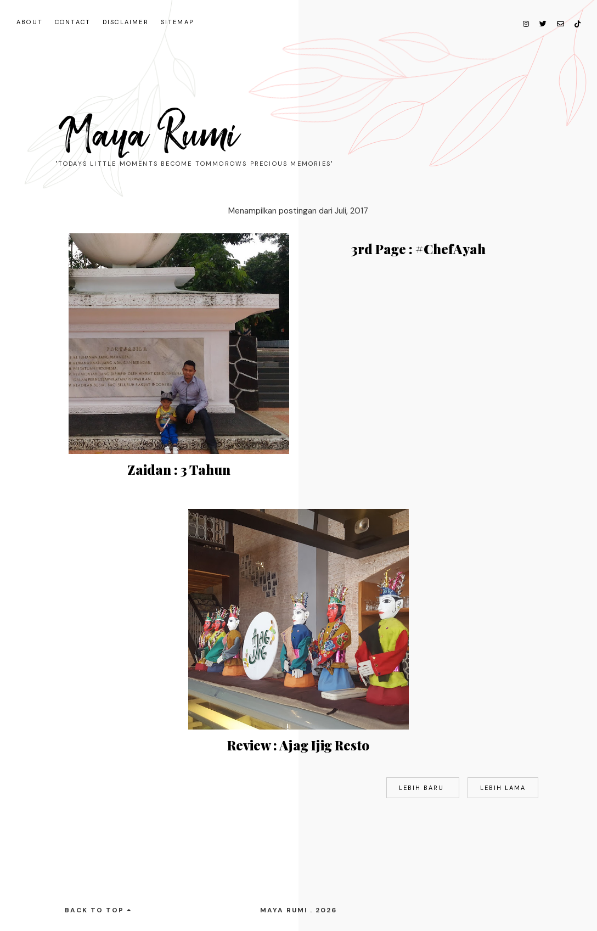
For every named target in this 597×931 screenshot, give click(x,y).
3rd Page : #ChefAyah (418, 248)
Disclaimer (126, 22)
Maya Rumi (149, 135)
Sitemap (177, 22)
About (29, 22)
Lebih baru (423, 788)
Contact (73, 22)
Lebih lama (503, 788)
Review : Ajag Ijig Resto (298, 745)
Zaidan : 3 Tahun (178, 469)
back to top (98, 910)
